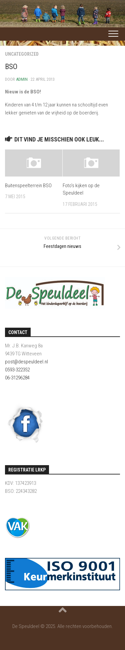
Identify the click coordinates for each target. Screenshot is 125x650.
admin (22, 79)
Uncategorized (22, 54)
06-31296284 (17, 378)
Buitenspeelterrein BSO (28, 186)
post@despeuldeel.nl (26, 362)
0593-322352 (17, 370)
